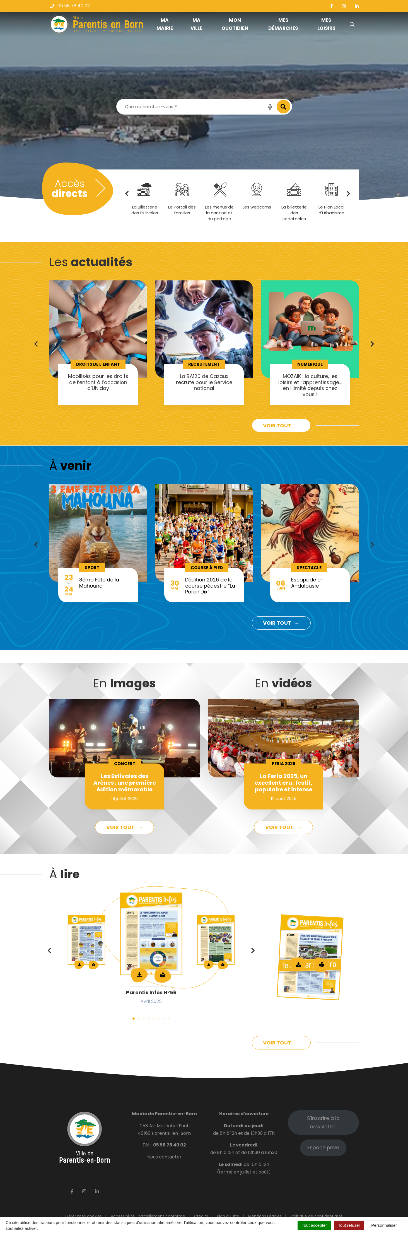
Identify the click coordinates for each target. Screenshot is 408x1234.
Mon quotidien (234, 24)
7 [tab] (164, 1018)
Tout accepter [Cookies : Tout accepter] (314, 1225)
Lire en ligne (321, 964)
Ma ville (196, 24)
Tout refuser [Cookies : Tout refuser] (349, 1225)
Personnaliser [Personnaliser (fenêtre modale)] (384, 1225)
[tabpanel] (98, 342)
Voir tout (277, 425)
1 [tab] (133, 1018)
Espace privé (323, 1147)
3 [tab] (144, 1018)
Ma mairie (164, 24)
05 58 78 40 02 (169, 1145)
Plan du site (228, 1216)
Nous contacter (164, 1157)
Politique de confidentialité (317, 1216)
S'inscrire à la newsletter (323, 1122)
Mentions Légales (265, 1216)
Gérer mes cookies (83, 1216)
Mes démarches (283, 24)
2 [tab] (138, 1018)
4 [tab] (149, 1018)
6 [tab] (159, 1018)
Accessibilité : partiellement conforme (148, 1216)
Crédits (201, 1216)
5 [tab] (154, 1018)
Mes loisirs (326, 24)
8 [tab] (169, 1018)
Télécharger (298, 964)
